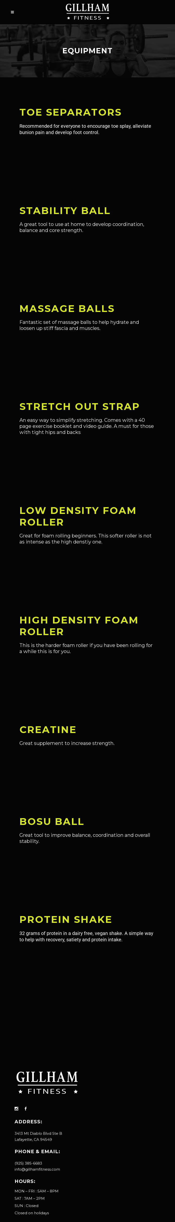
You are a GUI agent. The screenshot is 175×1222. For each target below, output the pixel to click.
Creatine (48, 729)
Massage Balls (67, 308)
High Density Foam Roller (79, 626)
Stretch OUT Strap (79, 406)
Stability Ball (65, 210)
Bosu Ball (51, 821)
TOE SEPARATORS (70, 112)
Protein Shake (65, 919)
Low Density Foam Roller (78, 516)
